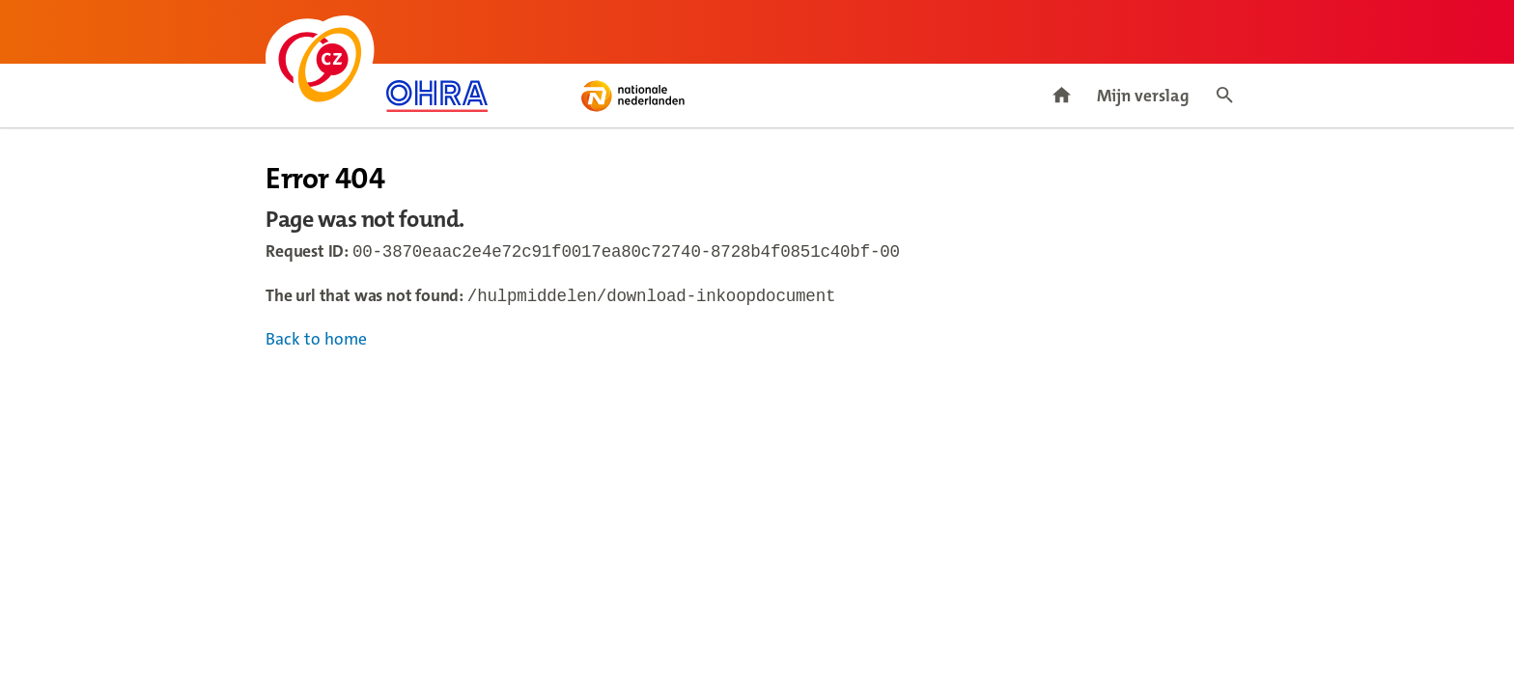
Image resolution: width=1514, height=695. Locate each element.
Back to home (316, 343)
